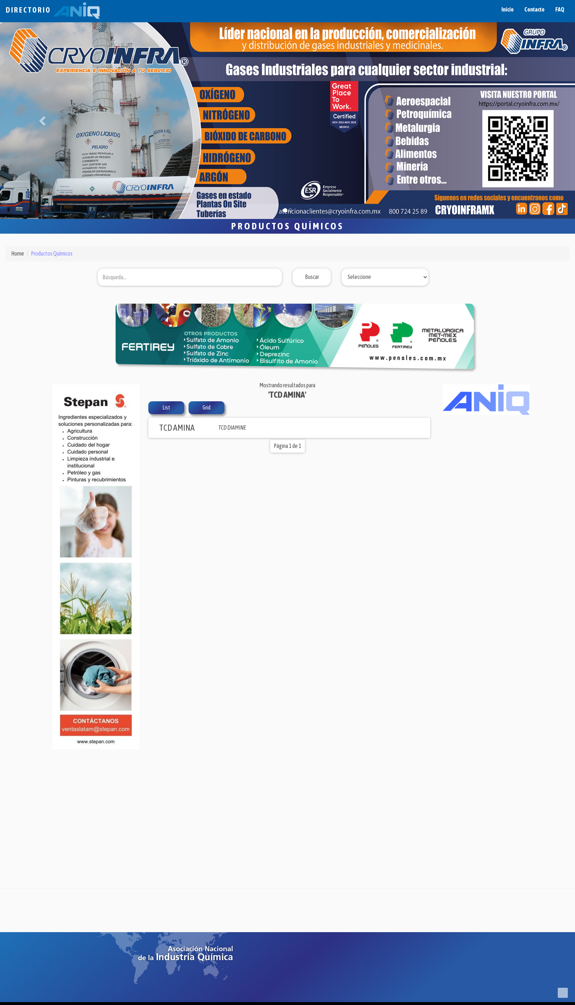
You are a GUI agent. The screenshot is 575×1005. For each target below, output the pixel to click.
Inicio (507, 9)
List (166, 407)
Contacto (534, 9)
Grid (206, 407)
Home (17, 253)
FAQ (559, 9)
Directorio (53, 10)
